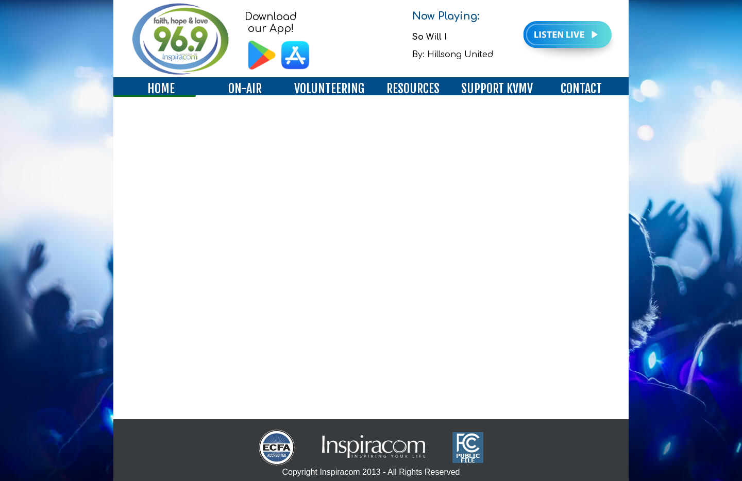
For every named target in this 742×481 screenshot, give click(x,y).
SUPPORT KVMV (497, 88)
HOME (161, 88)
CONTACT (581, 88)
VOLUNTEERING (329, 88)
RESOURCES (413, 88)
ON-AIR (245, 88)
